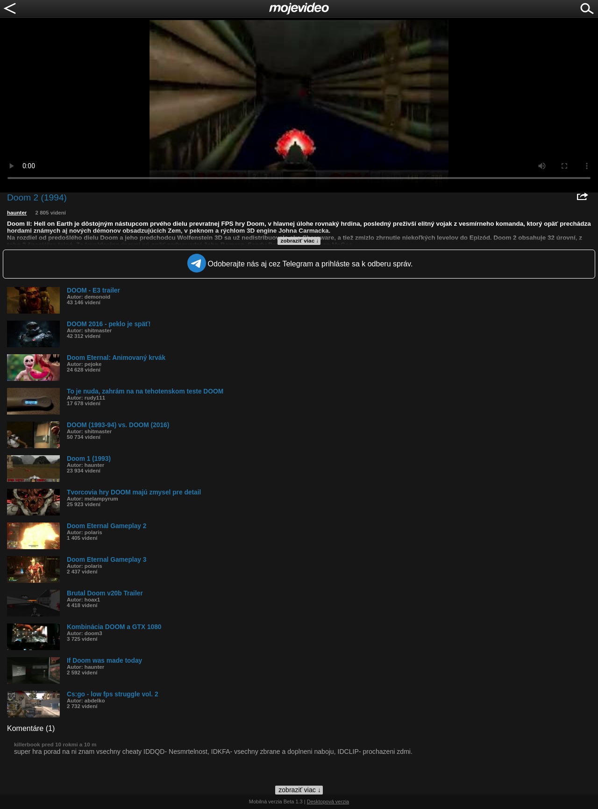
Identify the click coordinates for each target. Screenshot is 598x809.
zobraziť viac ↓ (300, 240)
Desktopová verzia (328, 801)
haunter (17, 212)
